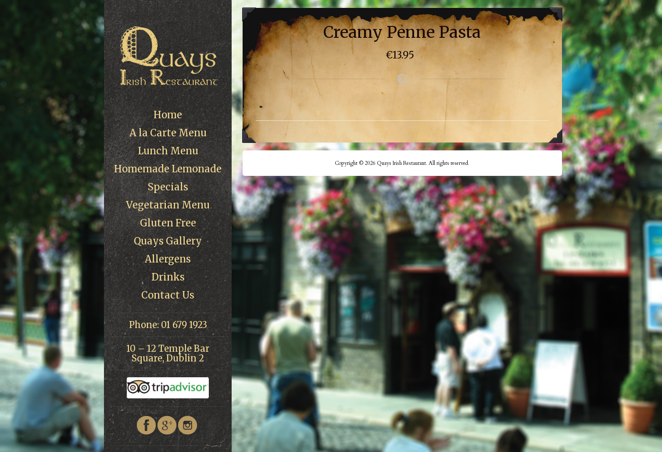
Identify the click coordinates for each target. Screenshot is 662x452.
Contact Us (167, 295)
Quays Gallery (168, 241)
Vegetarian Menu (168, 205)
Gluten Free (168, 223)
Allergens (168, 259)
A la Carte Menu (168, 133)
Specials (167, 187)
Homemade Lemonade (168, 169)
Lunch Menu (168, 151)
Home (168, 115)
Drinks (168, 277)
